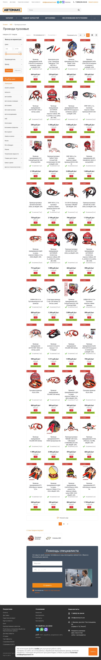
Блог (4, 623)
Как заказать (40, 621)
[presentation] (47, 577)
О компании (40, 609)
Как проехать (40, 615)
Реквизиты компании (78, 631)
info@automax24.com (78, 618)
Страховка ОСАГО (9, 644)
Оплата (5, 612)
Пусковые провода (38, 538)
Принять (93, 651)
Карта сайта (7, 655)
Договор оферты (8, 633)
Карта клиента (7, 621)
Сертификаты (7, 639)
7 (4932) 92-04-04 (77, 613)
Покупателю (7, 609)
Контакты (39, 618)
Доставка (6, 615)
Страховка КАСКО (8, 641)
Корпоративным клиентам (11, 626)
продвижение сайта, (57, 635)
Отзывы (5, 636)
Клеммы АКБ (57, 538)
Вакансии (39, 612)
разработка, (47, 635)
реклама (38, 637)
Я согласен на (47, 591)
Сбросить (18, 70)
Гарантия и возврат (9, 618)
